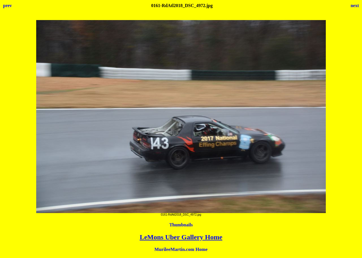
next (355, 5)
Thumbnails (181, 224)
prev (7, 5)
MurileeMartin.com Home (181, 249)
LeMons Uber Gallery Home (181, 237)
